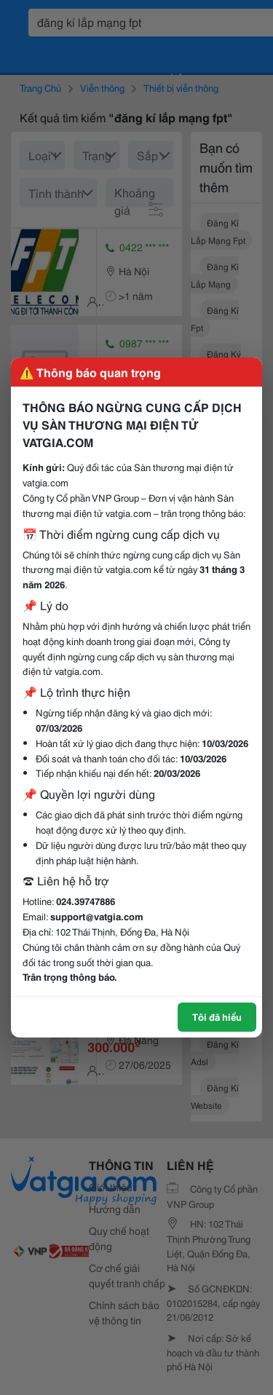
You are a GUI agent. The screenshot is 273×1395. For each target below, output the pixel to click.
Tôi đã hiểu (217, 1016)
